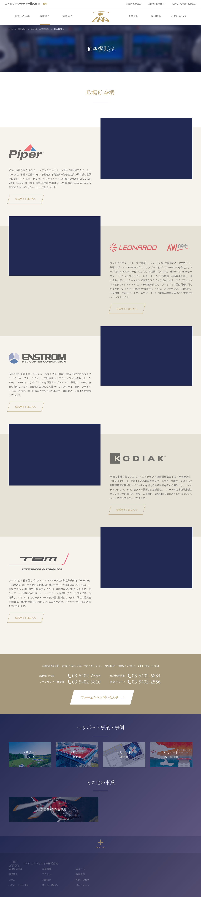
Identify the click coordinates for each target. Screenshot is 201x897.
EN (44, 3)
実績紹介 (67, 16)
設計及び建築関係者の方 (184, 4)
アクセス (129, 868)
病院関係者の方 (133, 4)
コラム (94, 873)
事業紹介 (45, 16)
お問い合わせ (179, 16)
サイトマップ (165, 879)
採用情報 (156, 16)
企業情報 (133, 16)
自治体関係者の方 (157, 4)
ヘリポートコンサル (101, 879)
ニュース (163, 862)
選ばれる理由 (22, 16)
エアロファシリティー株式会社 (22, 3)
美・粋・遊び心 (132, 879)
